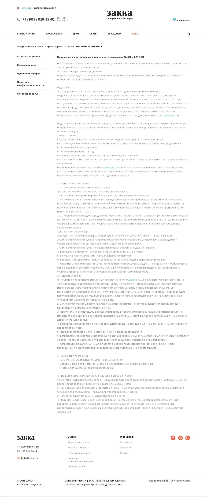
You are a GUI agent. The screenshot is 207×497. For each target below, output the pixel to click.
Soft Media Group (180, 480)
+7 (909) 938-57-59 (28, 446)
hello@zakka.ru (29, 458)
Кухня (93, 33)
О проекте (126, 442)
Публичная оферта (28, 73)
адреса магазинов (45, 8)
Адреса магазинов (64, 46)
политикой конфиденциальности (85, 484)
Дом (76, 33)
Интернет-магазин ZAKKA (30, 46)
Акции (123, 453)
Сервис (49, 46)
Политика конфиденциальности (30, 84)
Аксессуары (54, 33)
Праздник (114, 33)
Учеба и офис (26, 33)
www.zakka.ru (171, 115)
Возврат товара (26, 65)
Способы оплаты (27, 93)
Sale (135, 33)
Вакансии (125, 447)
